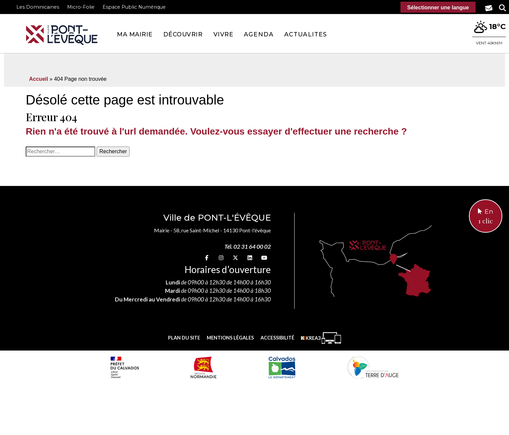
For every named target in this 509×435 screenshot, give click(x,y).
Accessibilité (277, 338)
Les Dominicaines (37, 7)
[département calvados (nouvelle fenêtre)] (281, 367)
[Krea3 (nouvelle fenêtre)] (321, 338)
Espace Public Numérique (134, 7)
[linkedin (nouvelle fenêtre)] (249, 257)
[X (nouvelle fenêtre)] (235, 257)
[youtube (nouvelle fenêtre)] (264, 257)
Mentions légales (230, 338)
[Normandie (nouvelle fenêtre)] (203, 367)
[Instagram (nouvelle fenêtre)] (221, 257)
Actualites (305, 34)
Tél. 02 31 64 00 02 (247, 246)
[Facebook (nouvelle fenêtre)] (206, 257)
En (485, 216)
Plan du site (184, 338)
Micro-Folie (81, 7)
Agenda (259, 34)
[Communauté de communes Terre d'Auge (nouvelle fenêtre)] (373, 367)
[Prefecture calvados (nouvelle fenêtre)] (124, 367)
